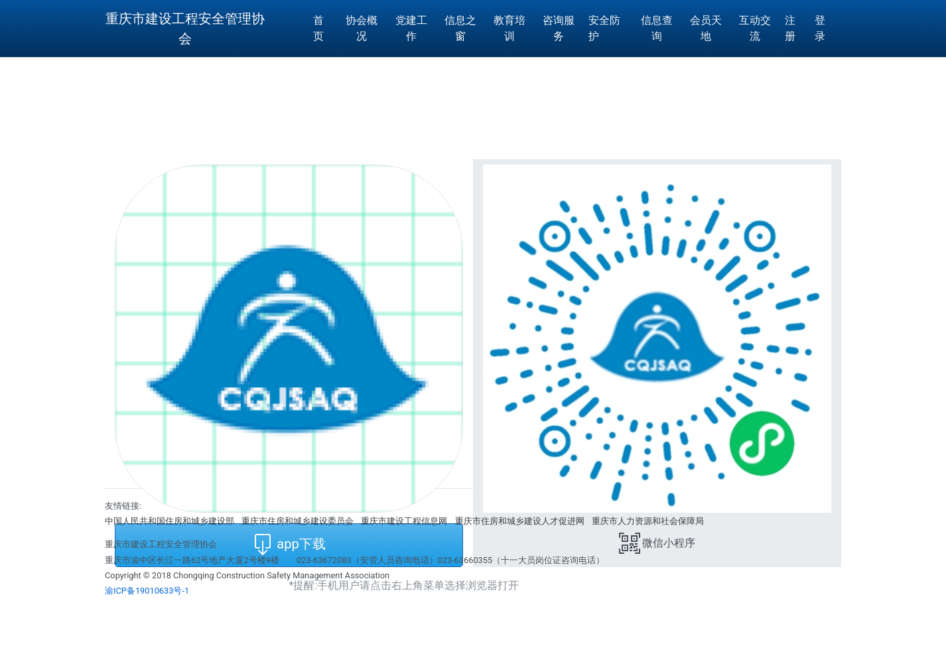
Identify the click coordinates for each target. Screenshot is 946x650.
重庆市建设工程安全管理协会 (185, 28)
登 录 (820, 28)
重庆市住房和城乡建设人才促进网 (519, 521)
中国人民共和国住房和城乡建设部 (169, 521)
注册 (790, 28)
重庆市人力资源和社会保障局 (648, 521)
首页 (318, 28)
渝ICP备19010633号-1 (147, 591)
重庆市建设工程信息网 (404, 521)
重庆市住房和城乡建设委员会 (297, 521)
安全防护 (604, 28)
